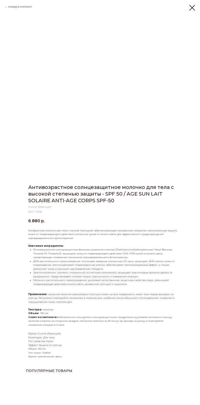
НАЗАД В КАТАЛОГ (20, 6)
